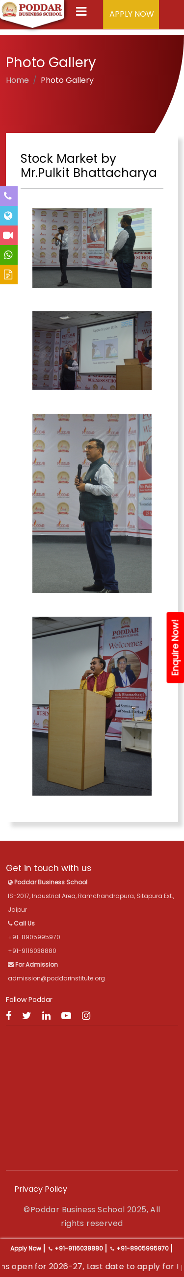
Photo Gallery (67, 80)
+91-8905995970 (142, 1248)
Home (17, 80)
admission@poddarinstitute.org (56, 978)
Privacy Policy (40, 1189)
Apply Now (25, 1248)
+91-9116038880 (78, 1248)
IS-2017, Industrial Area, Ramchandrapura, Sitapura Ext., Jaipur (91, 896)
